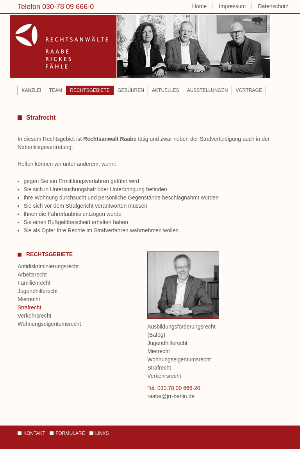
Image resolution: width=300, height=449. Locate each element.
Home (199, 6)
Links (102, 433)
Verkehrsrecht (34, 316)
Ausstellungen (207, 90)
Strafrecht (29, 307)
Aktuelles (165, 90)
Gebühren (131, 90)
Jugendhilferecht (38, 291)
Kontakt (34, 433)
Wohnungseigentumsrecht (49, 324)
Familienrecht (34, 283)
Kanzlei (31, 90)
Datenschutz (273, 6)
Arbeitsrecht (32, 274)
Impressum (232, 6)
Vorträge (249, 90)
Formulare (70, 433)
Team (55, 90)
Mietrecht (29, 299)
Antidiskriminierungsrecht (48, 266)
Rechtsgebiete (89, 90)
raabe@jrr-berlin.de (171, 396)
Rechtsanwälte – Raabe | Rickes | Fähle (142, 51)
